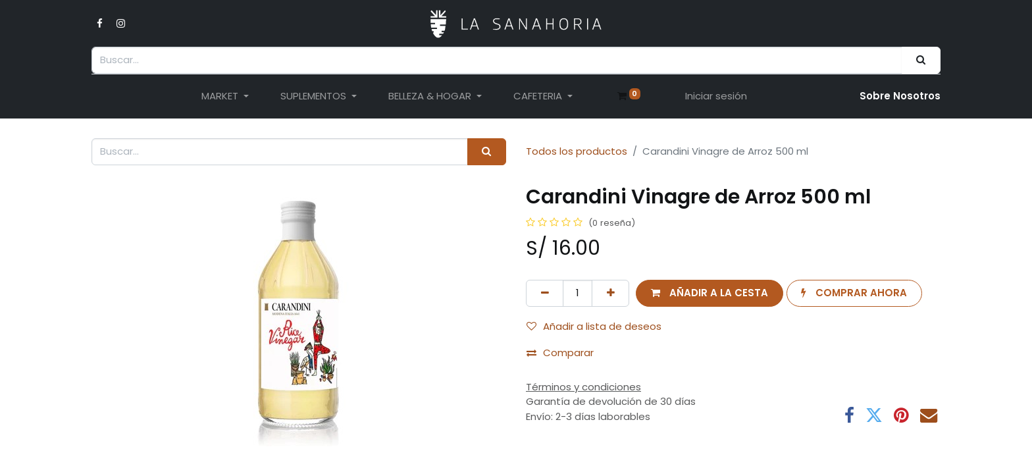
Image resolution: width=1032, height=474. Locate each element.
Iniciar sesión (716, 96)
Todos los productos (576, 151)
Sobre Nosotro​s (900, 96)
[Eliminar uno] (544, 293)
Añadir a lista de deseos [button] (594, 326)
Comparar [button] (560, 352)
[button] (709, 293)
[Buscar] (921, 60)
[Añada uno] (610, 293)
